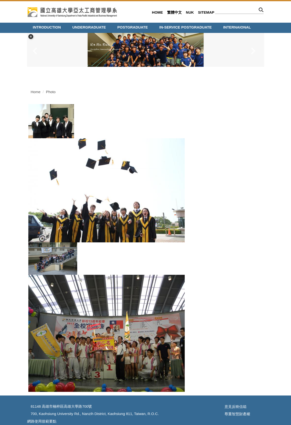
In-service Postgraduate (185, 27)
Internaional (237, 27)
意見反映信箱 (236, 407)
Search (261, 11)
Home (157, 12)
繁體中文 (174, 12)
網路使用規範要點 (41, 421)
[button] (30, 36)
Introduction (47, 27)
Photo (50, 92)
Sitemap (206, 12)
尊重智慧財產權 (237, 414)
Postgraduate (132, 27)
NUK (190, 12)
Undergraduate (89, 27)
